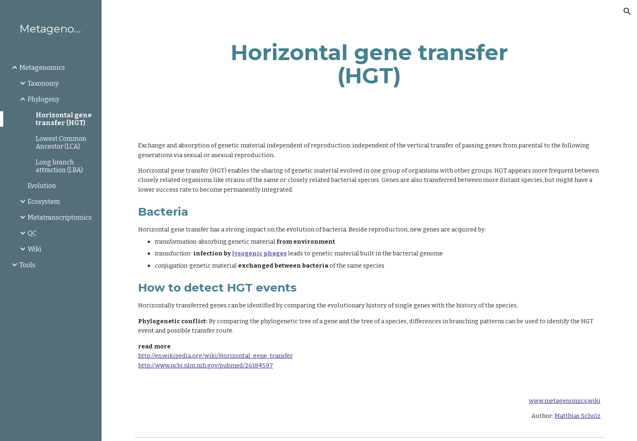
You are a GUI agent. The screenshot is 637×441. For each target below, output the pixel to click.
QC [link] (32, 233)
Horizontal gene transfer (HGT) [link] (64, 119)
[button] (627, 11)
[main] (369, 63)
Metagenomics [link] (42, 67)
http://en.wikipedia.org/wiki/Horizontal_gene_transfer (215, 355)
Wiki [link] (34, 249)
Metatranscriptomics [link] (60, 217)
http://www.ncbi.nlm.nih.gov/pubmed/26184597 (205, 365)
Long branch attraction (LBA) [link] (59, 166)
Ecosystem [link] (44, 201)
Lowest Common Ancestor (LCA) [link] (61, 142)
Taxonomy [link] (43, 83)
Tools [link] (27, 265)
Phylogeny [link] (43, 99)
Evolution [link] (42, 186)
